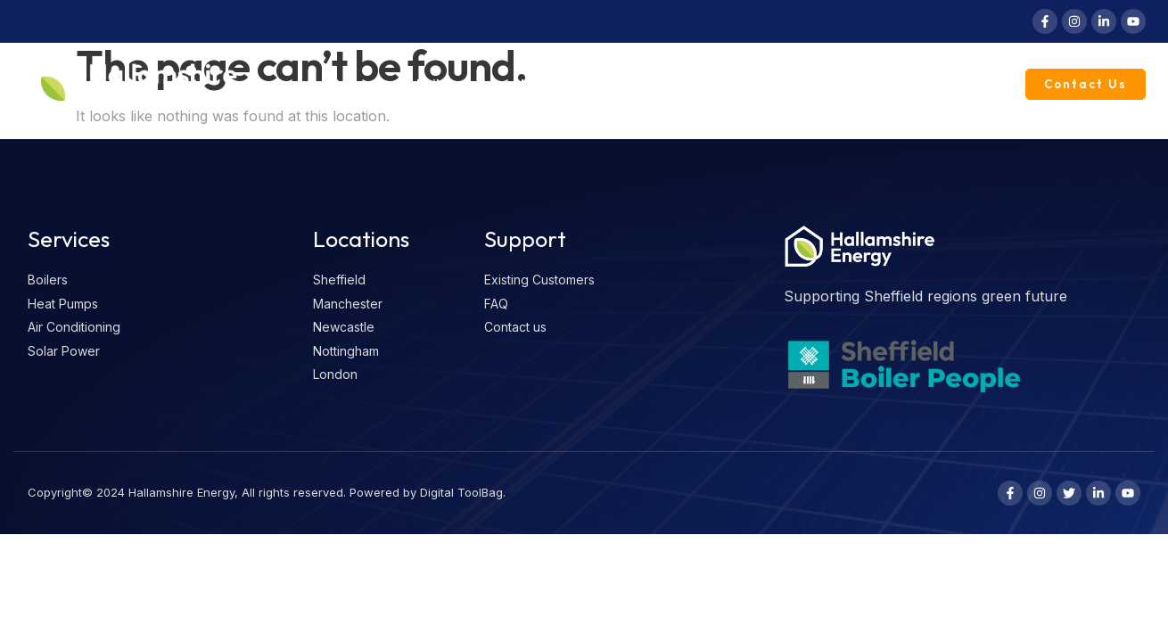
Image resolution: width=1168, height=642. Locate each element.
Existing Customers (931, 84)
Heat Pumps (552, 84)
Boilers (448, 85)
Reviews (357, 84)
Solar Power (661, 84)
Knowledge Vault (785, 84)
